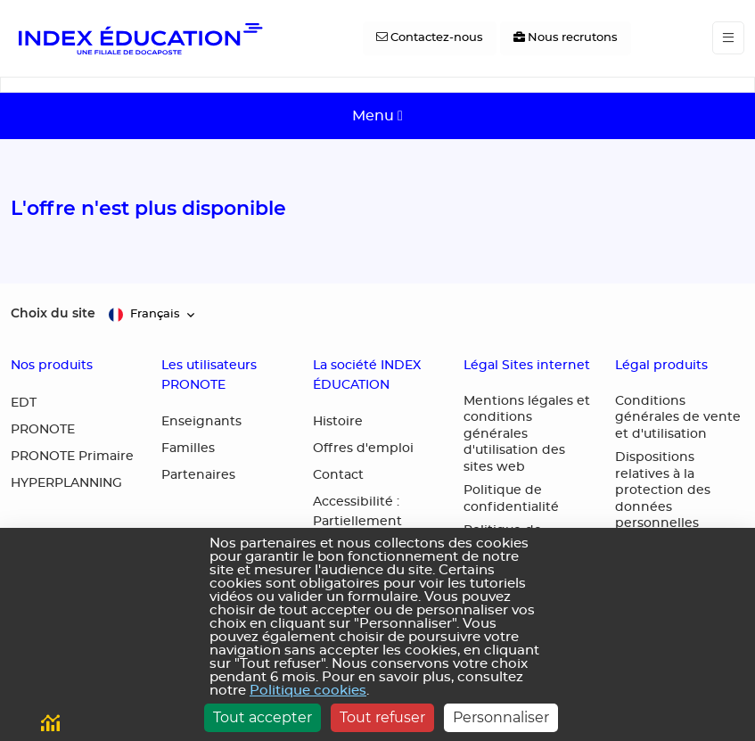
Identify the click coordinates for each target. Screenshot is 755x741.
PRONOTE (43, 430)
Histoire (338, 422)
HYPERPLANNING (66, 483)
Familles (188, 448)
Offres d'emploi (363, 448)
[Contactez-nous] (429, 38)
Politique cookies (308, 690)
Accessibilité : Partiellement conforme (357, 522)
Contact (338, 475)
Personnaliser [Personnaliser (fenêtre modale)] (501, 717)
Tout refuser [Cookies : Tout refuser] (382, 717)
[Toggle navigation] (728, 37)
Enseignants (201, 422)
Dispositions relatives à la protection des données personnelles (662, 490)
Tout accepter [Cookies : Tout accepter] (262, 717)
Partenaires (198, 475)
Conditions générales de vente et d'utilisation (678, 417)
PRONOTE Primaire (72, 456)
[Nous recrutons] (565, 38)
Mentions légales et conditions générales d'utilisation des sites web (527, 434)
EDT (24, 403)
